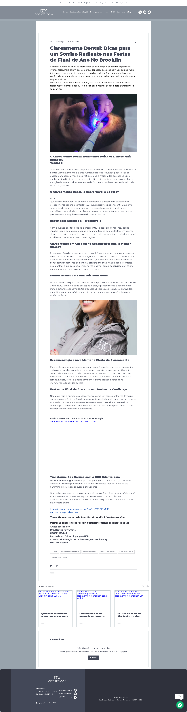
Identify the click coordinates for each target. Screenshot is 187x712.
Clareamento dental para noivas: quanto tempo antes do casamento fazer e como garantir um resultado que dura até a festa (93, 615)
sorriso (54, 552)
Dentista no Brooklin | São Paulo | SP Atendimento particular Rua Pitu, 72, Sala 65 (93, 3)
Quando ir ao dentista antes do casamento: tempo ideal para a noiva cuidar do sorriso (55, 615)
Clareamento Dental (59, 558)
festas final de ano (108, 552)
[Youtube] (144, 12)
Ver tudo (145, 586)
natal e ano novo (126, 552)
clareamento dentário (70, 552)
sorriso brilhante (90, 552)
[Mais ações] (135, 41)
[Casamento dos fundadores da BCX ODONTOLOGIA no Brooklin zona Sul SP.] (55, 600)
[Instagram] (140, 12)
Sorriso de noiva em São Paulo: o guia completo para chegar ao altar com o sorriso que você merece (130, 615)
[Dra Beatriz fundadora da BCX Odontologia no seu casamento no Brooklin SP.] (132, 600)
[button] (85, 12)
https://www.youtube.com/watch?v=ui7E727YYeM (73, 421)
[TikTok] (149, 12)
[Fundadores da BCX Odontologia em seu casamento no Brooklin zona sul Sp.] (94, 600)
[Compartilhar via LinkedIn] (51, 566)
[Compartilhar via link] (57, 566)
